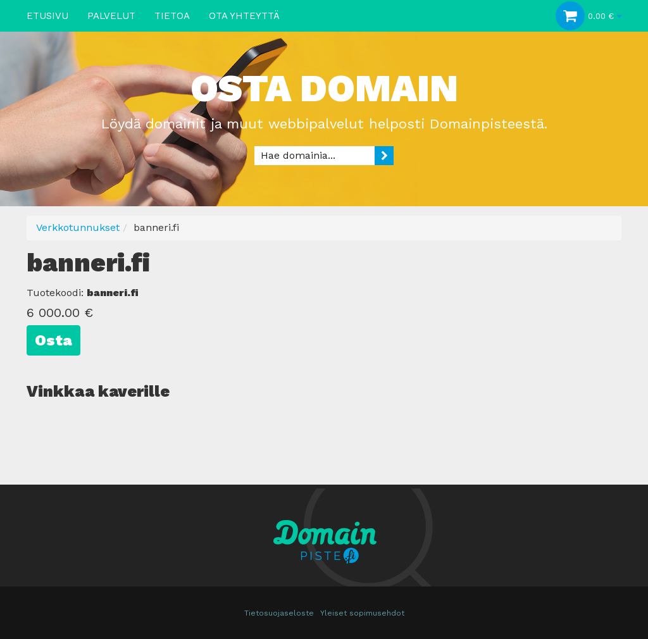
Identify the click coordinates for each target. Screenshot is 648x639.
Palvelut (111, 16)
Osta (53, 340)
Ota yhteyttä (244, 16)
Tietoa (172, 16)
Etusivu (47, 16)
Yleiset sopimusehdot (362, 613)
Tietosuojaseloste (279, 613)
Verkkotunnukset (78, 227)
